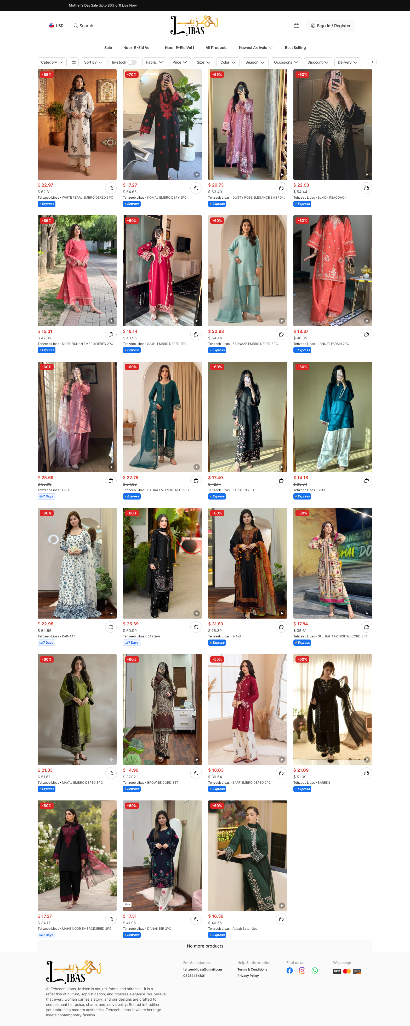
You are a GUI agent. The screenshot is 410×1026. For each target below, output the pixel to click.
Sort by (93, 62)
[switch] (132, 62)
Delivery (348, 62)
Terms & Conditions (252, 969)
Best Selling (295, 47)
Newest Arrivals (256, 47)
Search (83, 25)
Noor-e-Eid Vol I (179, 47)
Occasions (286, 62)
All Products (216, 47)
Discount (318, 62)
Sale (108, 47)
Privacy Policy (248, 976)
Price (180, 62)
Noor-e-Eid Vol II (138, 47)
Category (52, 62)
